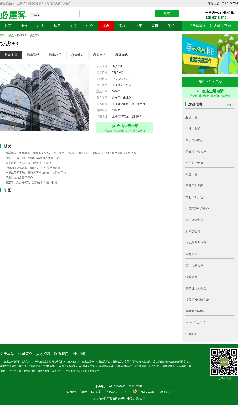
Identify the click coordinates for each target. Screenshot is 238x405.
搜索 (167, 13)
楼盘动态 (77, 55)
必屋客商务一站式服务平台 (210, 26)
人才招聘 (43, 354)
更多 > (230, 105)
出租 (24, 26)
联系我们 (61, 354)
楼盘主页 (11, 55)
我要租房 (99, 55)
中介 (89, 26)
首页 (8, 26)
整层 (57, 26)
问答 (171, 26)
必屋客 (13, 15)
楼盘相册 (55, 55)
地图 (138, 26)
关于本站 (7, 354)
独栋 (73, 26)
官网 (155, 26)
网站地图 (79, 354)
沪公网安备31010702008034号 (155, 391)
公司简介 (25, 354)
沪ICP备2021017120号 (117, 391)
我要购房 (121, 55)
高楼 (122, 26)
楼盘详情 (33, 55)
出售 (40, 26)
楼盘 (106, 26)
